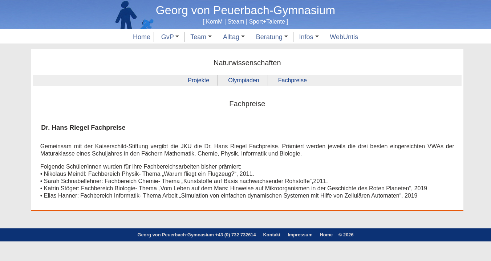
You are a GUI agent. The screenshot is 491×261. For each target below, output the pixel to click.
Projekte (198, 80)
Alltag (234, 37)
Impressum (300, 234)
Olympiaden (243, 80)
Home (141, 37)
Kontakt (272, 234)
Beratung (272, 37)
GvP (170, 37)
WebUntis (344, 37)
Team (201, 37)
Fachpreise (292, 80)
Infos (309, 37)
